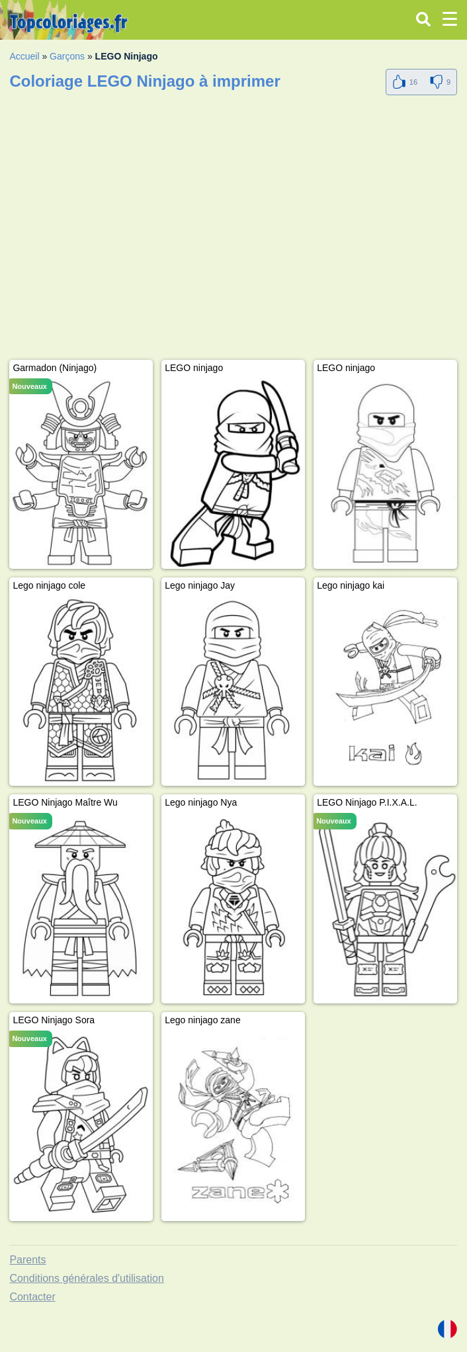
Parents (27, 1259)
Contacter (32, 1296)
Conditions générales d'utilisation (86, 1278)
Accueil (24, 56)
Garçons (67, 56)
